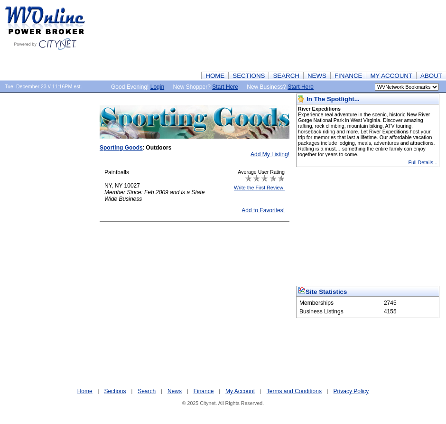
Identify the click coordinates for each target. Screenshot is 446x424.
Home (85, 391)
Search (147, 391)
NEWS (316, 75)
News (174, 391)
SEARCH (286, 75)
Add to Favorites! (263, 210)
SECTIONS (248, 75)
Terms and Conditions (294, 391)
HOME (214, 75)
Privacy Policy (351, 391)
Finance (204, 391)
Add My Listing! (270, 154)
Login (157, 87)
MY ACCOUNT (391, 75)
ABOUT (431, 75)
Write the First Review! (259, 187)
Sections (115, 391)
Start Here (225, 87)
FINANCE (348, 75)
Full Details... (422, 162)
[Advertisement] (400, 35)
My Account (240, 391)
